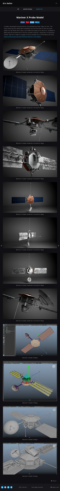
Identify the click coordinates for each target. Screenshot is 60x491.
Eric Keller (7, 3)
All (18, 9)
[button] (53, 480)
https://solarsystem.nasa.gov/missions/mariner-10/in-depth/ (22, 36)
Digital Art (39, 9)
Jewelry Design (27, 9)
